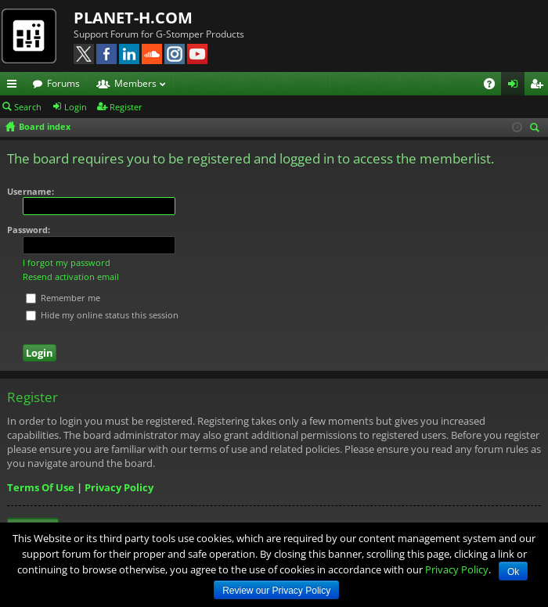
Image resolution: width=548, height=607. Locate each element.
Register (126, 107)
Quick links (14, 86)
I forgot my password (66, 262)
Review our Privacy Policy (276, 590)
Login (75, 107)
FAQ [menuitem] (494, 86)
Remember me (63, 298)
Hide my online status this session (102, 315)
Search (27, 107)
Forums (63, 83)
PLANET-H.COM (133, 17)
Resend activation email (71, 276)
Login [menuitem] (516, 86)
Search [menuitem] (537, 128)
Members (135, 83)
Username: (30, 191)
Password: (28, 229)
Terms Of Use (40, 487)
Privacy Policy (119, 487)
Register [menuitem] (539, 86)
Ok (513, 571)
